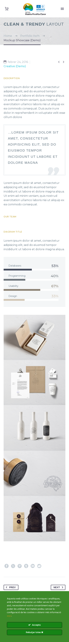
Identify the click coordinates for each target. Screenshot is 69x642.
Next (59, 587)
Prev (10, 587)
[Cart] (7, 9)
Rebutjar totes (34, 632)
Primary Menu (62, 9)
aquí (9, 616)
